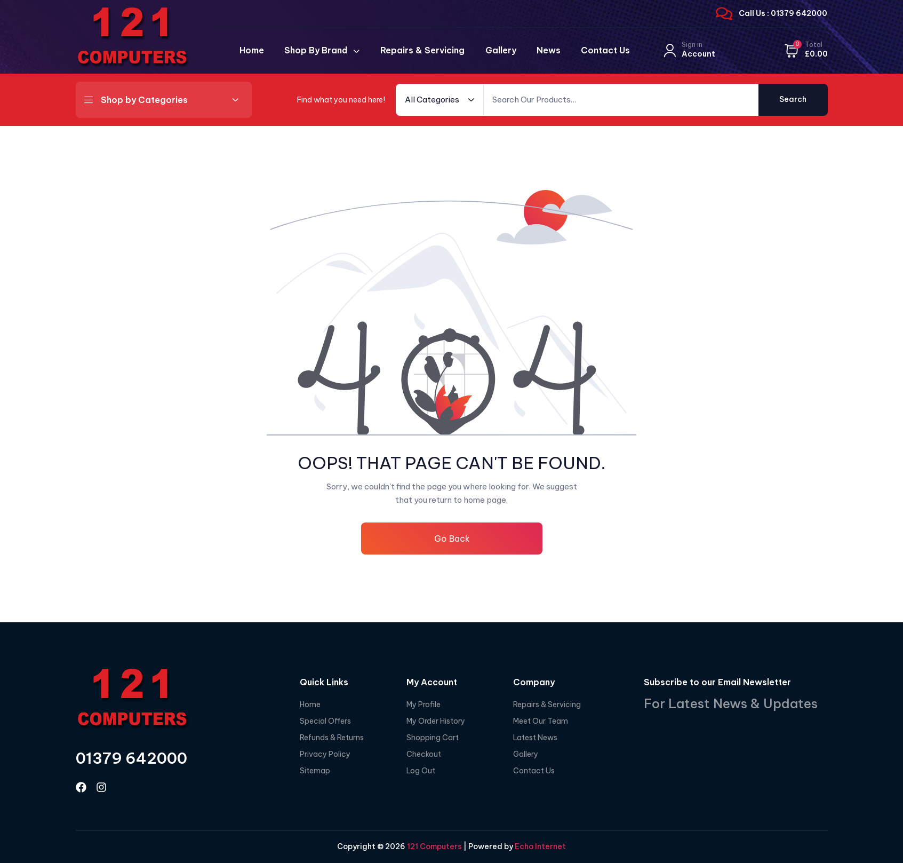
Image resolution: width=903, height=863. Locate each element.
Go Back (451, 538)
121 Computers (433, 846)
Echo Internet (540, 846)
